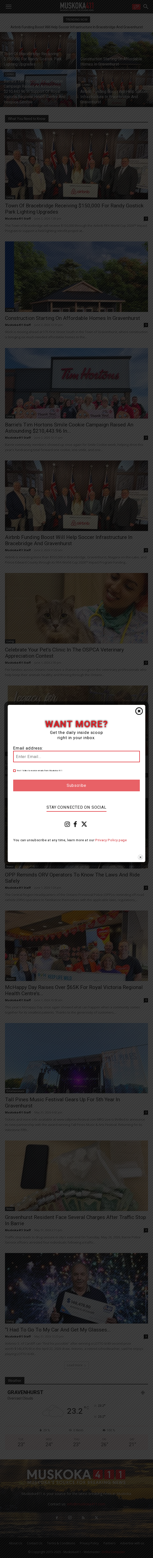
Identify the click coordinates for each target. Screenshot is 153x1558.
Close (139, 711)
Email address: (28, 748)
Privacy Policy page (111, 840)
